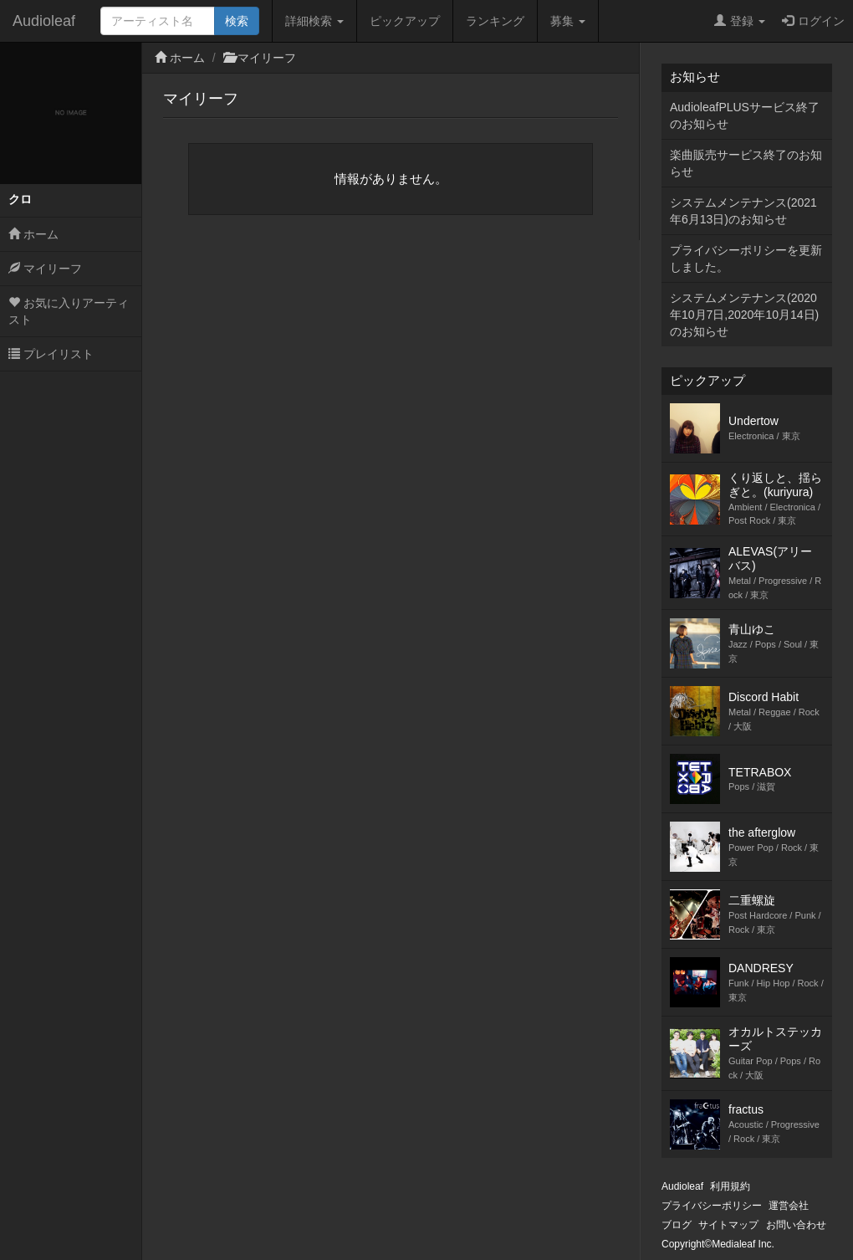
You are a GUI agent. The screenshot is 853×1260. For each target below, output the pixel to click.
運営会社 (789, 1205)
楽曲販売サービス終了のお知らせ (746, 163)
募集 (567, 21)
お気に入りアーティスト (68, 311)
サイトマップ (728, 1225)
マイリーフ (45, 268)
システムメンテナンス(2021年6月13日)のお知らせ (743, 211)
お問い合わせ (796, 1225)
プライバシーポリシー (711, 1205)
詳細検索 (314, 21)
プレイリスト (51, 354)
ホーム (33, 234)
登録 (739, 21)
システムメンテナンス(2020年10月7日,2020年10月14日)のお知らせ (744, 314)
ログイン (813, 21)
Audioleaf (44, 21)
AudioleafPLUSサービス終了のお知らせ (745, 115)
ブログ (676, 1225)
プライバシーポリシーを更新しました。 (746, 258)
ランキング (495, 21)
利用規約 (730, 1186)
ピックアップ (405, 21)
